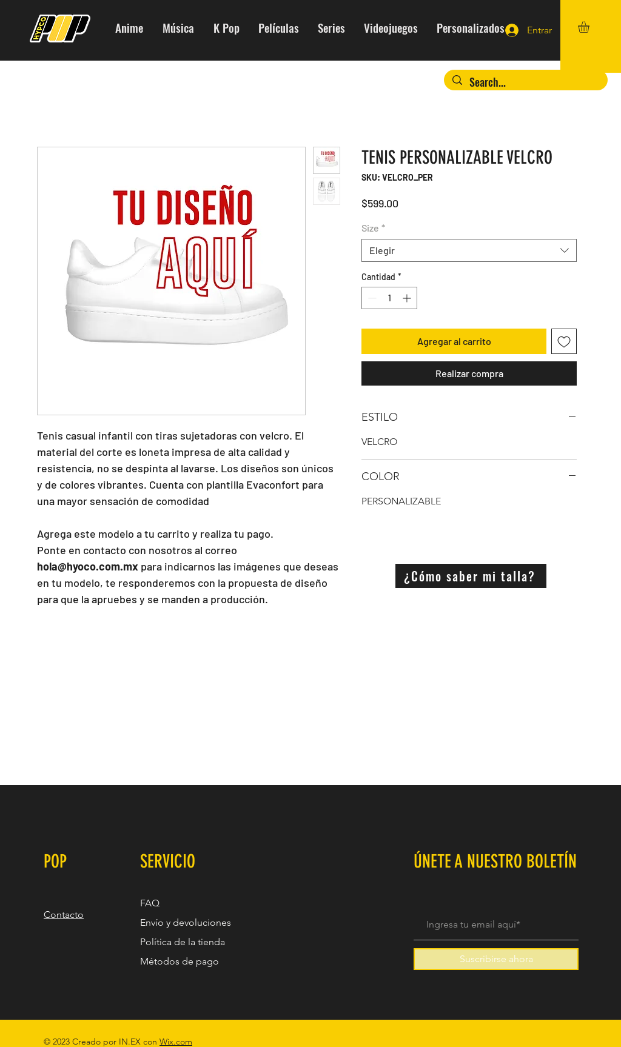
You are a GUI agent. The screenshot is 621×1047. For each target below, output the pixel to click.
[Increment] (407, 298)
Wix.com (175, 1041)
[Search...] (525, 82)
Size (373, 227)
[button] (590, 27)
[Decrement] (370, 298)
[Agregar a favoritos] (564, 341)
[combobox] (469, 250)
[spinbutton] (389, 298)
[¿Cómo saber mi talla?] (470, 576)
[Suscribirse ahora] (496, 959)
